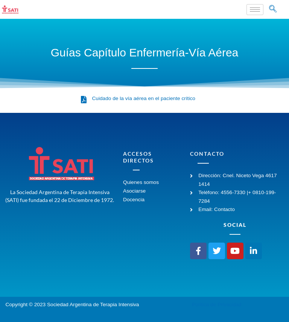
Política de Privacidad (216, 304)
